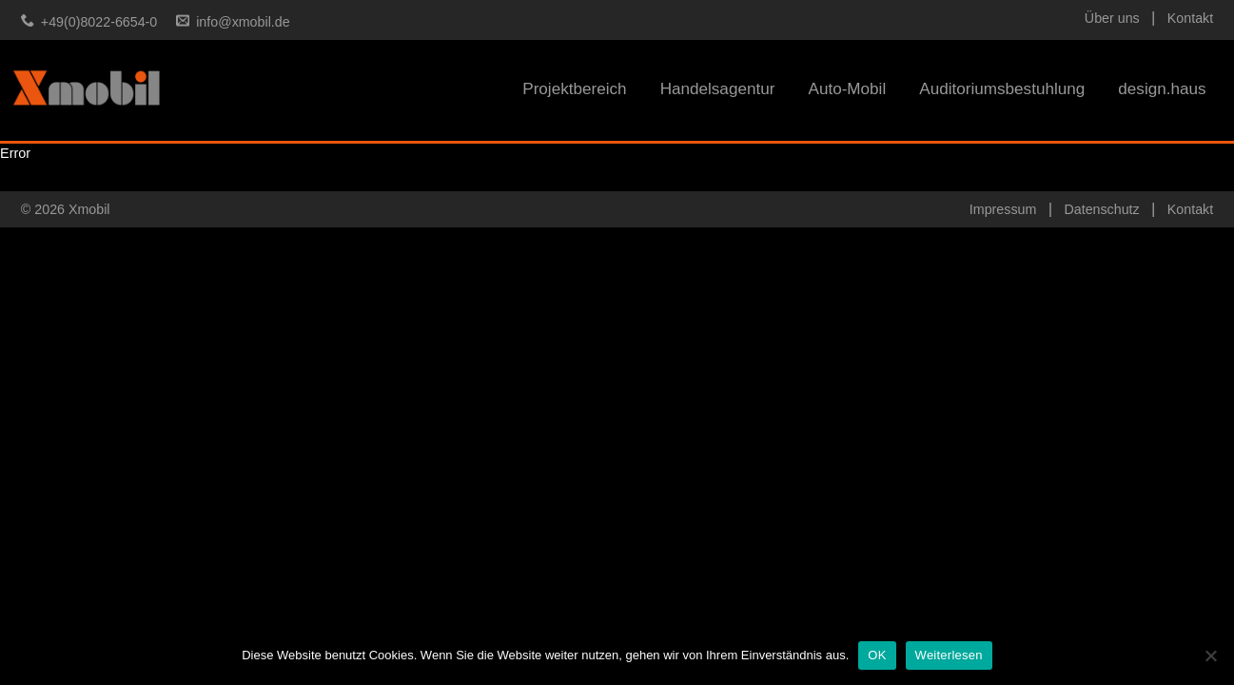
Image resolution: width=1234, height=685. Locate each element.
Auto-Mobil (847, 89)
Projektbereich (574, 89)
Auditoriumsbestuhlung (1002, 89)
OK (877, 655)
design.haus (1161, 89)
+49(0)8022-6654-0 (99, 21)
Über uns (1112, 18)
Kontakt (1190, 18)
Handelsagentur (717, 89)
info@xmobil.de (242, 21)
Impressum (1003, 209)
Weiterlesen (949, 655)
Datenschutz (1101, 209)
